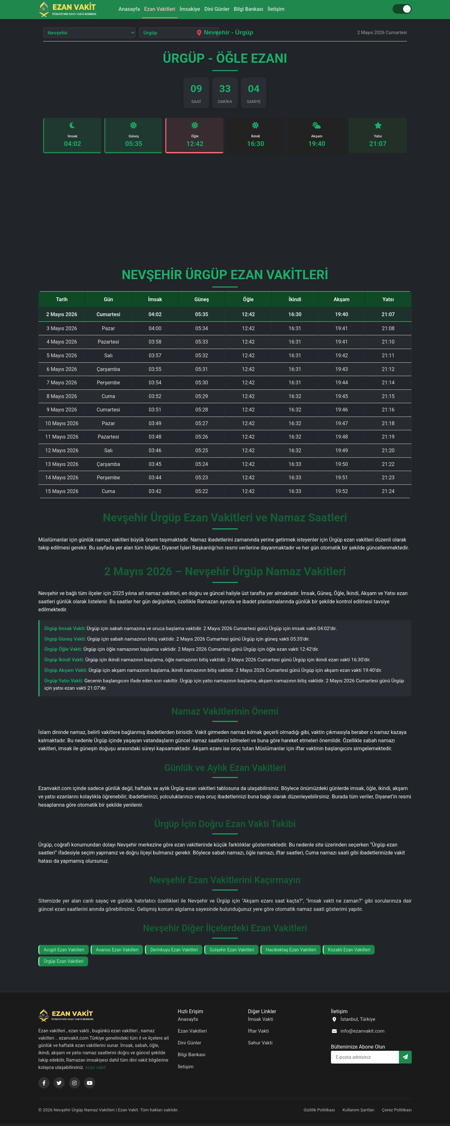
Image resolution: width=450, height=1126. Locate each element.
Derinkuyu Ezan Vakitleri (174, 952)
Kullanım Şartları (358, 1112)
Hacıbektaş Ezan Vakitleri (291, 952)
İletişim (285, 9)
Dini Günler (218, 9)
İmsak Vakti (260, 1022)
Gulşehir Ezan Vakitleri (232, 952)
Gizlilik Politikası (319, 1112)
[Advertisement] (225, 215)
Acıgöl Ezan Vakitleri (64, 952)
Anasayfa (119, 9)
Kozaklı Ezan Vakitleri (349, 952)
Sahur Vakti (260, 1045)
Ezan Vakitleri (154, 9)
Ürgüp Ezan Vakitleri (64, 963)
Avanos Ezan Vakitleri (117, 952)
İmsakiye (188, 9)
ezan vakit (95, 1069)
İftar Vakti (258, 1033)
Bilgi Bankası (254, 9)
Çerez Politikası (397, 1112)
